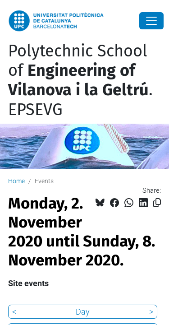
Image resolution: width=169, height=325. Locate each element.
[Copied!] (157, 203)
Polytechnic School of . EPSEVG (80, 80)
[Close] (151, 20)
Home (16, 181)
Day (83, 311)
